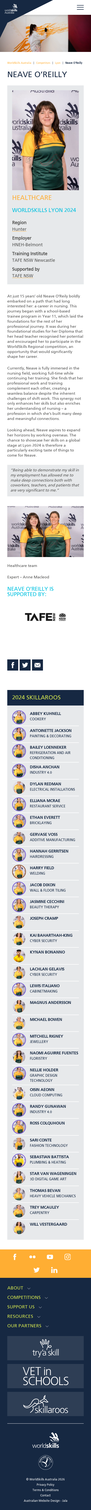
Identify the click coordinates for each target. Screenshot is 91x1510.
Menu (80, 7)
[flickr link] (32, 1257)
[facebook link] (15, 1257)
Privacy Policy (45, 1485)
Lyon (57, 63)
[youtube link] (50, 1257)
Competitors (43, 63)
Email (37, 665)
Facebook (12, 665)
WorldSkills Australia (19, 63)
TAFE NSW (22, 276)
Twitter (25, 665)
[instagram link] (68, 1257)
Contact (45, 1495)
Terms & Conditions (46, 1490)
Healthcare (32, 198)
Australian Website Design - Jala (45, 1501)
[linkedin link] (54, 1270)
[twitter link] (37, 1270)
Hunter (19, 229)
